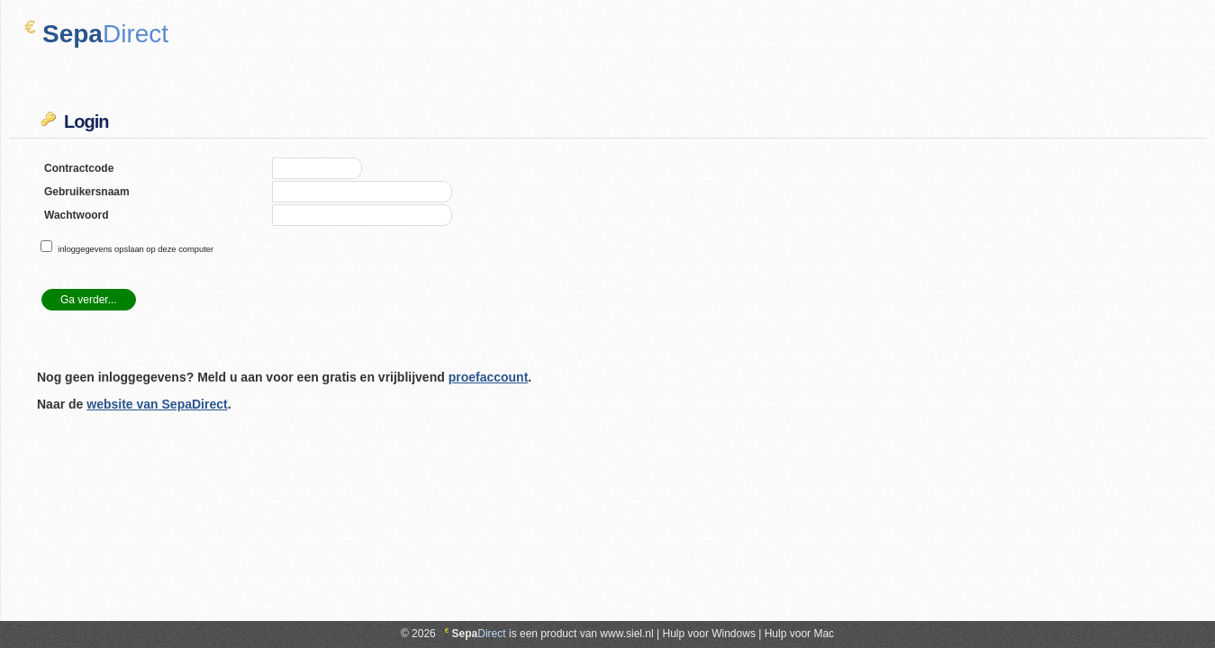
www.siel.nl (626, 633)
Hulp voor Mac (799, 633)
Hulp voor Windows (709, 633)
